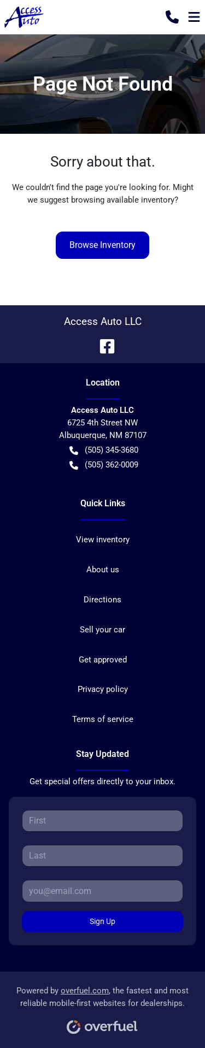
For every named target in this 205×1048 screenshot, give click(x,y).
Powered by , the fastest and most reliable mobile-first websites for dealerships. (102, 1006)
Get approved (103, 660)
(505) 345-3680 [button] (103, 450)
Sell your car (102, 630)
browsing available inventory (122, 200)
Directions (102, 600)
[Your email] (102, 891)
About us (102, 570)
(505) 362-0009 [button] (103, 465)
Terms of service (102, 719)
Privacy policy (103, 689)
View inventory (103, 539)
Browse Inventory (102, 245)
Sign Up (102, 921)
